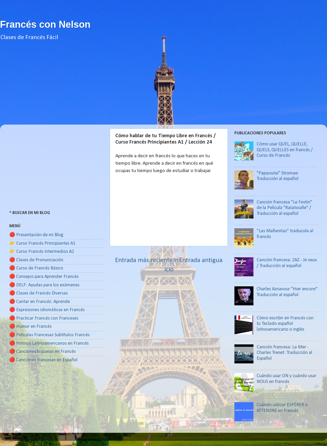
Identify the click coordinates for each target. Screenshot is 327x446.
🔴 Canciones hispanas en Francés (42, 351)
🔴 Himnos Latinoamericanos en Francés (49, 343)
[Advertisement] (163, 88)
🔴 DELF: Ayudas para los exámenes (44, 285)
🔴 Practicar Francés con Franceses (43, 318)
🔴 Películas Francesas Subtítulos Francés (49, 335)
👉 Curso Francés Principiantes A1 (42, 243)
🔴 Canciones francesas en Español (43, 360)
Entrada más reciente (143, 260)
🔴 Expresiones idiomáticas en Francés (47, 309)
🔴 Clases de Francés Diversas (38, 293)
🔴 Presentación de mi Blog (36, 235)
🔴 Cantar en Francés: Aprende (39, 301)
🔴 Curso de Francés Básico (36, 268)
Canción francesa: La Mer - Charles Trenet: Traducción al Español (284, 353)
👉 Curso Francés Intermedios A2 (41, 251)
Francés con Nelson (45, 24)
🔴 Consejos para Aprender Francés (44, 276)
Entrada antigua (200, 260)
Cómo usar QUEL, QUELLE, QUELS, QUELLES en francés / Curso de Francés (285, 150)
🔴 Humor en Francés (30, 326)
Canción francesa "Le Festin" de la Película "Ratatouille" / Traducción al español (284, 208)
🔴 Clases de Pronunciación (36, 260)
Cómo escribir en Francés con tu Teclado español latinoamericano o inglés (285, 324)
